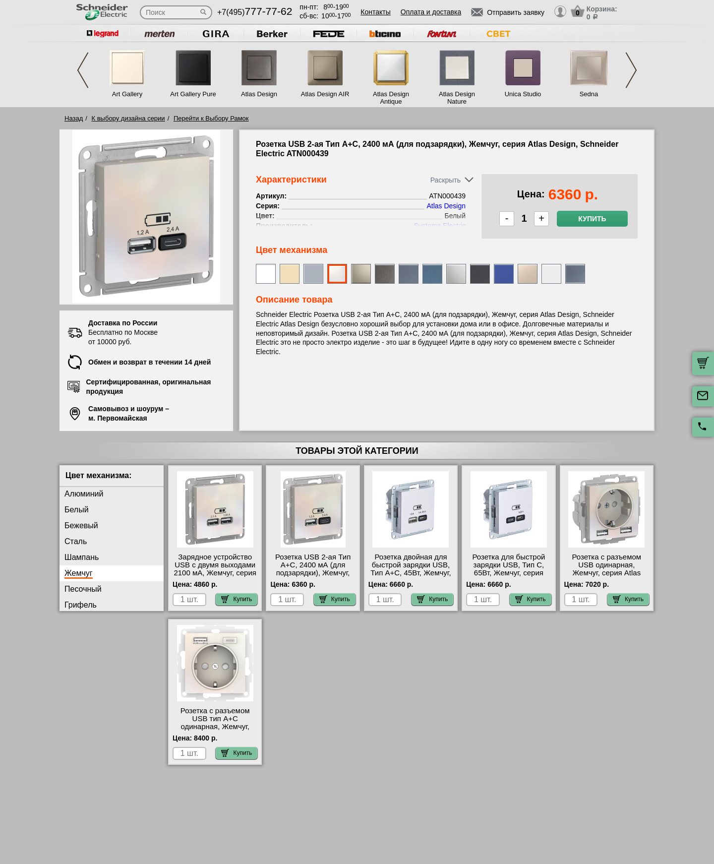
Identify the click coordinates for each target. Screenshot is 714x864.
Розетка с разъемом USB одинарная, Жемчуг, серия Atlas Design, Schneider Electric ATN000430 (606, 573)
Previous (83, 70)
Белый (76, 509)
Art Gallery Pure (193, 94)
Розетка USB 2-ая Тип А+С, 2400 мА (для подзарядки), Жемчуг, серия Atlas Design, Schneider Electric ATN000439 (313, 577)
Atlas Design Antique (391, 97)
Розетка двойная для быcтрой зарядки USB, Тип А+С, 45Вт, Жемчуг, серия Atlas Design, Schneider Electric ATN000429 (410, 577)
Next (631, 70)
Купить (592, 219)
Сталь (75, 541)
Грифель (80, 605)
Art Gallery (127, 94)
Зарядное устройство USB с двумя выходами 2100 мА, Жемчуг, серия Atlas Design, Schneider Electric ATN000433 (215, 573)
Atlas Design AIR (325, 94)
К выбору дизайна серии (128, 118)
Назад (73, 118)
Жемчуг (78, 573)
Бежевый (81, 525)
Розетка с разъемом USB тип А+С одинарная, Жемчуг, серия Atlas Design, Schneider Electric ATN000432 (215, 730)
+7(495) (254, 12)
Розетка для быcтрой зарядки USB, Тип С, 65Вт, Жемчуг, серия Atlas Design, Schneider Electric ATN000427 (508, 573)
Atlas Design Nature (457, 97)
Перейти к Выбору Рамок (211, 118)
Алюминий (83, 494)
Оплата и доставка (431, 12)
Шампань (81, 557)
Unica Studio (523, 94)
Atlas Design (259, 94)
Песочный (83, 589)
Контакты (375, 12)
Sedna (589, 94)
